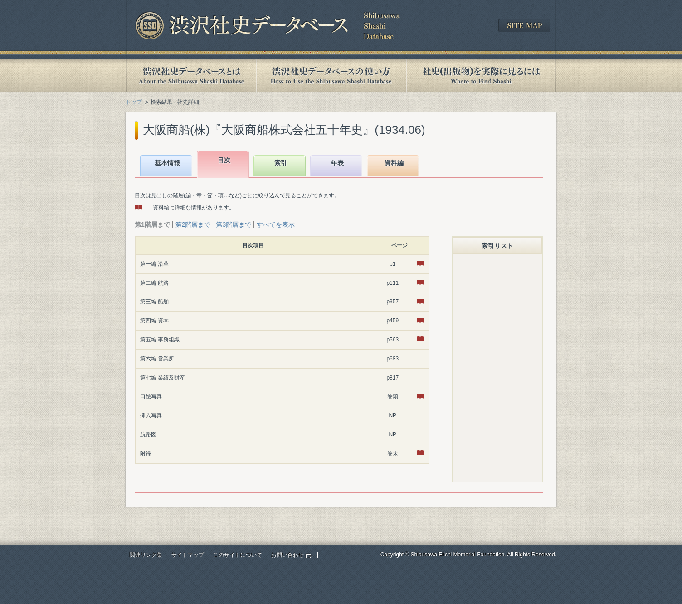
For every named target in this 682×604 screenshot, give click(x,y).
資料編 (394, 162)
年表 (337, 162)
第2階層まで (193, 224)
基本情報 (167, 162)
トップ (134, 102)
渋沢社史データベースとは (191, 75)
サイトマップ (187, 555)
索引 (280, 162)
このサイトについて (237, 555)
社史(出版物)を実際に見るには (481, 75)
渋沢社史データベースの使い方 (331, 75)
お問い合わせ (287, 555)
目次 (224, 160)
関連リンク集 (146, 555)
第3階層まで (233, 224)
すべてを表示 (276, 224)
